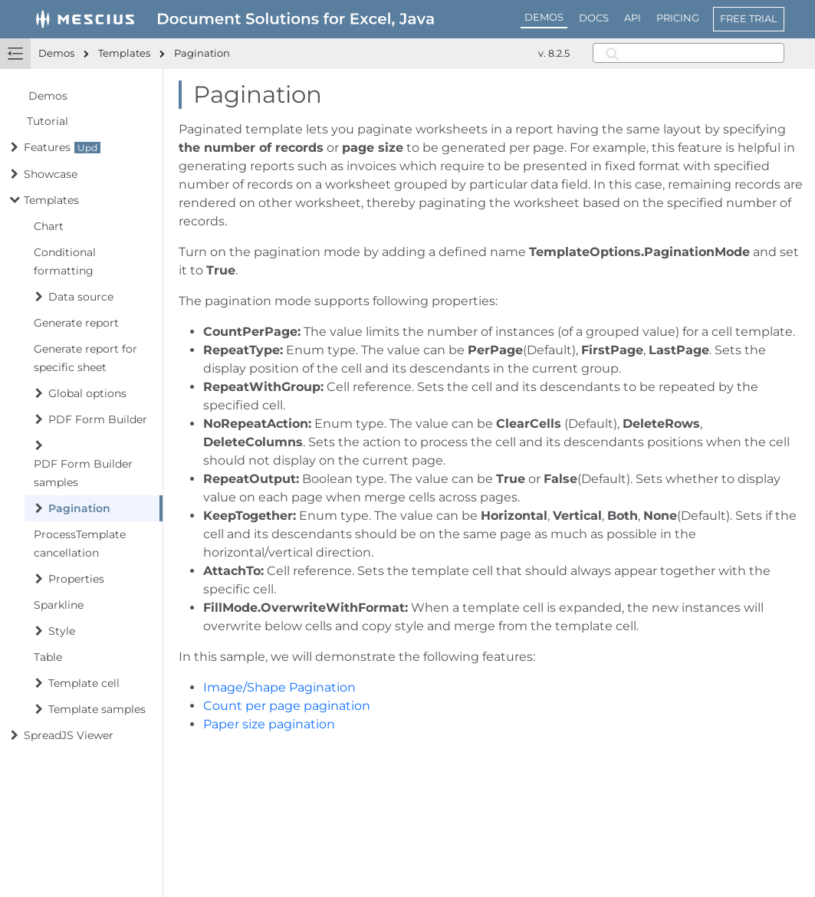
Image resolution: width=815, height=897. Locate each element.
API (632, 18)
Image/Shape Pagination (279, 687)
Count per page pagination (286, 705)
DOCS (594, 18)
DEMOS (544, 17)
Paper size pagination (269, 724)
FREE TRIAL (748, 18)
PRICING (677, 18)
